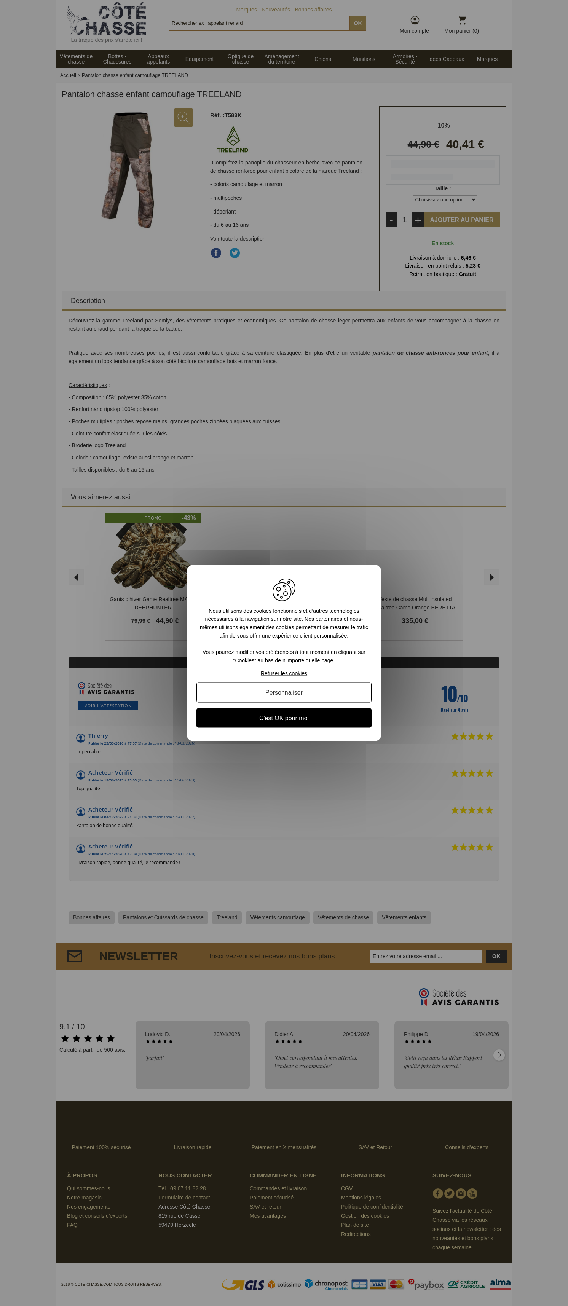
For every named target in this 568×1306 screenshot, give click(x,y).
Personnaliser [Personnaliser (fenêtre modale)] (284, 692)
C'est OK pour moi (284, 718)
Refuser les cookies (284, 673)
